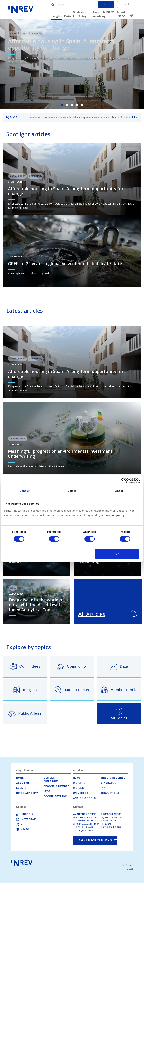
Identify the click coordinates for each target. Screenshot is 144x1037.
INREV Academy (27, 793)
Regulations (110, 793)
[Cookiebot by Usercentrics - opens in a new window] (124, 480)
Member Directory (132, 15)
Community (49, 117)
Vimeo (25, 829)
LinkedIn (27, 814)
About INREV (121, 14)
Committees (34, 117)
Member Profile (115, 117)
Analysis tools (84, 798)
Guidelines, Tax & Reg (80, 14)
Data (67, 16)
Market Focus (97, 117)
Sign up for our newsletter (98, 840)
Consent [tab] (24, 490)
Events (21, 788)
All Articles (131, 117)
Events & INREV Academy (103, 14)
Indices (78, 788)
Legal (47, 791)
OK (117, 553)
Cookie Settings (55, 796)
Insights (56, 16)
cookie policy (115, 515)
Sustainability (70, 117)
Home (20, 778)
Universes (80, 793)
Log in (126, 4)
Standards (109, 783)
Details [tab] (72, 490)
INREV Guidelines (113, 778)
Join (105, 4)
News (77, 778)
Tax (103, 788)
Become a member (56, 786)
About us (23, 783)
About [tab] (119, 490)
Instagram (28, 819)
